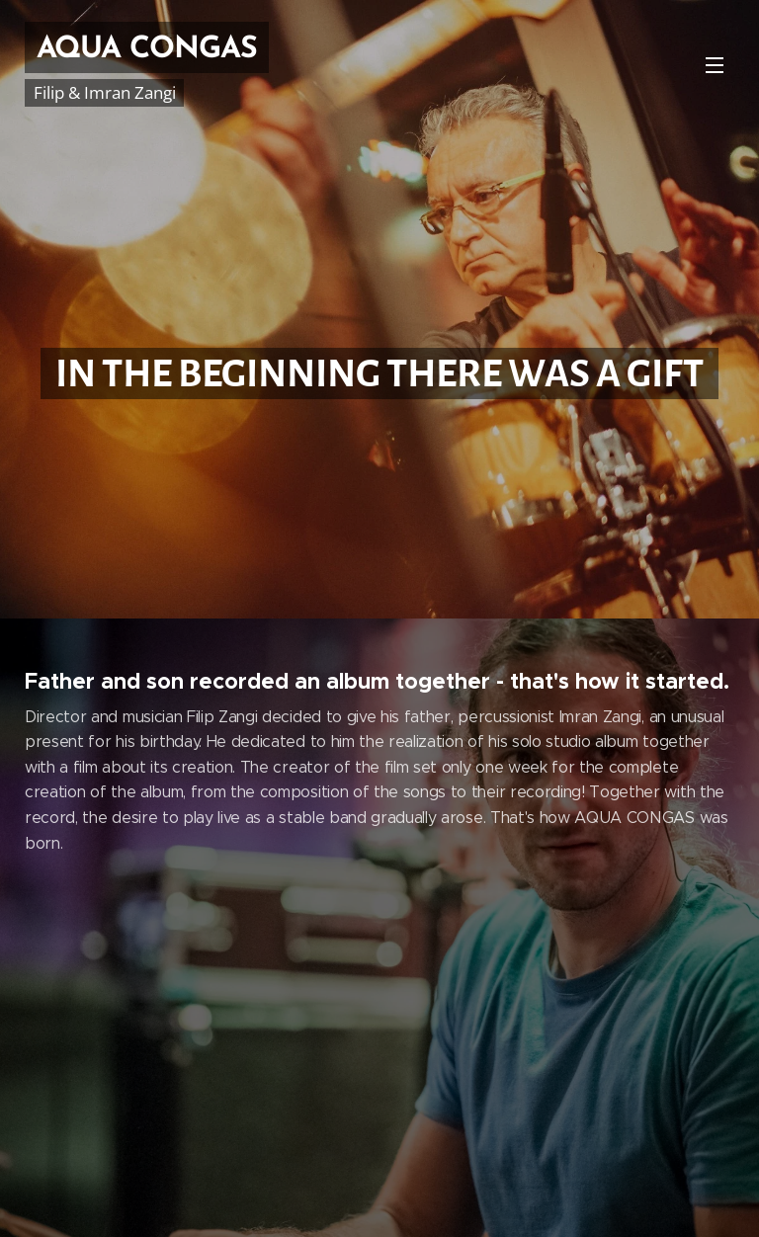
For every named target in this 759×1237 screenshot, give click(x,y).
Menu (714, 65)
